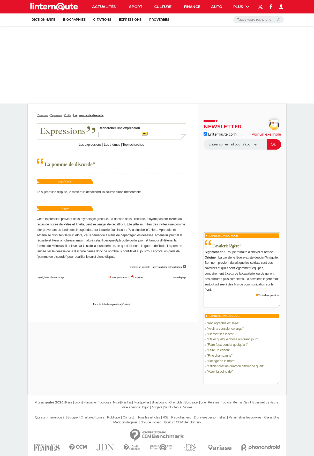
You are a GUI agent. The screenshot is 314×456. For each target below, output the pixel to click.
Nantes (126, 402)
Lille (203, 402)
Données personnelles (210, 417)
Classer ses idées (220, 334)
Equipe (72, 417)
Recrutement (181, 417)
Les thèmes (112, 144)
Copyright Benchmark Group (50, 277)
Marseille (90, 402)
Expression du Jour (223, 235)
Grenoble (175, 402)
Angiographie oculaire (223, 323)
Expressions (130, 19)
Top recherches (133, 144)
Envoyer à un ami (120, 277)
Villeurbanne (131, 407)
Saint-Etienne (254, 402)
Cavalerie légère (225, 246)
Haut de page (179, 277)
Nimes (187, 407)
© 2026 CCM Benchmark (182, 422)
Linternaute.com (220, 134)
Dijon (145, 407)
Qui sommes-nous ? (49, 417)
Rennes (213, 402)
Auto (216, 6)
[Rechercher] (258, 19)
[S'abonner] (242, 144)
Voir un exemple (266, 134)
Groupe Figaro (150, 422)
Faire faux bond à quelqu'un (227, 345)
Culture (162, 6)
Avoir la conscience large (225, 328)
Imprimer (139, 277)
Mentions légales (125, 422)
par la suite (85, 246)
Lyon (77, 402)
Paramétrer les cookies (245, 417)
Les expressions (90, 144)
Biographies (74, 19)
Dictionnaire (43, 19)
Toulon (226, 402)
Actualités (104, 6)
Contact (126, 304)
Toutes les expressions (268, 295)
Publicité (113, 417)
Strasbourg (159, 402)
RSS (165, 417)
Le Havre (272, 402)
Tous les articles (148, 417)
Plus (241, 6)
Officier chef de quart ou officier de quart (235, 366)
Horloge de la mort (220, 361)
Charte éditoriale (92, 417)
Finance (192, 6)
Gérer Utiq (271, 417)
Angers (157, 407)
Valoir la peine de (219, 371)
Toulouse (104, 402)
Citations (102, 19)
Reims (237, 402)
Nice (116, 402)
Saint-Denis (172, 407)
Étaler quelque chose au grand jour (232, 339)
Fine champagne (219, 355)
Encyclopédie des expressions (107, 304)
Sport (135, 6)
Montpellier (141, 402)
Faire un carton (218, 350)
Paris (68, 402)
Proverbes (159, 19)
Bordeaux (191, 402)
